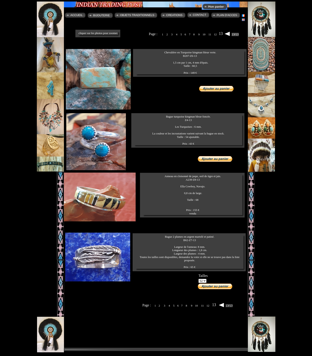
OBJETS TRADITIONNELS (137, 15)
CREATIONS (174, 15)
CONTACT (199, 14)
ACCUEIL (76, 15)
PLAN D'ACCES (227, 15)
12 (215, 34)
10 (204, 34)
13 (221, 33)
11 (209, 34)
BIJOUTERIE (101, 15)
